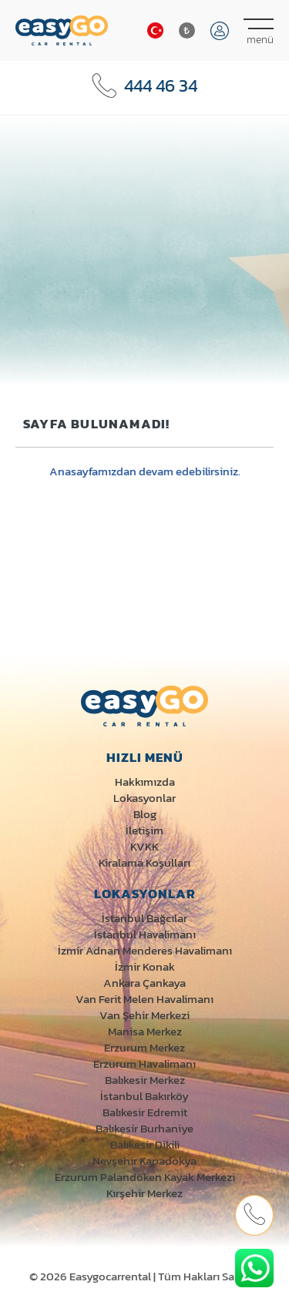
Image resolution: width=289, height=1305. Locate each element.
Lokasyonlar (144, 797)
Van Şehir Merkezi (144, 1015)
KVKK (144, 846)
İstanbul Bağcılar (144, 918)
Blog (144, 814)
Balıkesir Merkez (145, 1079)
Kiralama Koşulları (144, 862)
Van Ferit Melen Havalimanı (144, 999)
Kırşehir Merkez (144, 1193)
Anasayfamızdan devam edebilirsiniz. (144, 471)
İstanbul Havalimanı (145, 934)
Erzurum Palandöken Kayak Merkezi (145, 1177)
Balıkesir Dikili (145, 1144)
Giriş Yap (219, 31)
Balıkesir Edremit (144, 1112)
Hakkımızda (145, 781)
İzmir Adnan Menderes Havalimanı (145, 950)
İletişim (144, 830)
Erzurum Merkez (144, 1047)
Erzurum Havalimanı (144, 1063)
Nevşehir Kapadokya (144, 1160)
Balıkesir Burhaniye (144, 1128)
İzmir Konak (145, 966)
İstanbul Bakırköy (144, 1096)
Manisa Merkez (145, 1031)
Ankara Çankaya (144, 982)
